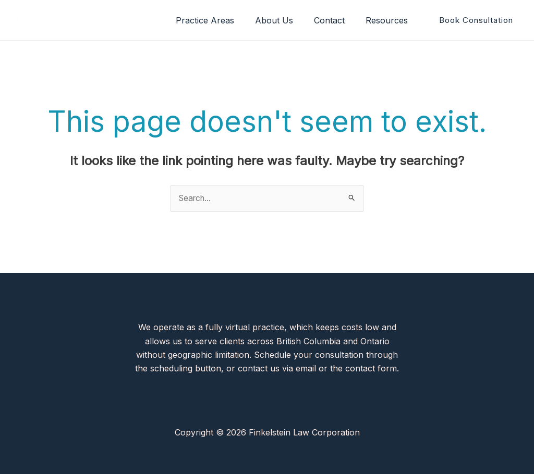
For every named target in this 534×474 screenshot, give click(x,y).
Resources (389, 20)
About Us (284, 20)
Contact (335, 20)
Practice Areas (219, 20)
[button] (476, 20)
